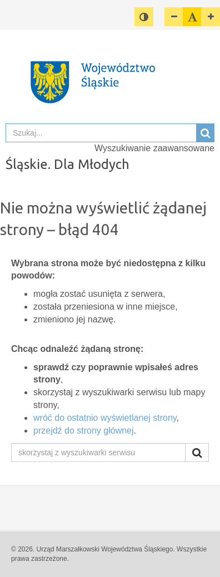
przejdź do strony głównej (83, 430)
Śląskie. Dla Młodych (67, 164)
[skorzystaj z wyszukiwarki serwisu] (98, 452)
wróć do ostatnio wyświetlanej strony (105, 417)
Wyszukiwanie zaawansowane (154, 148)
